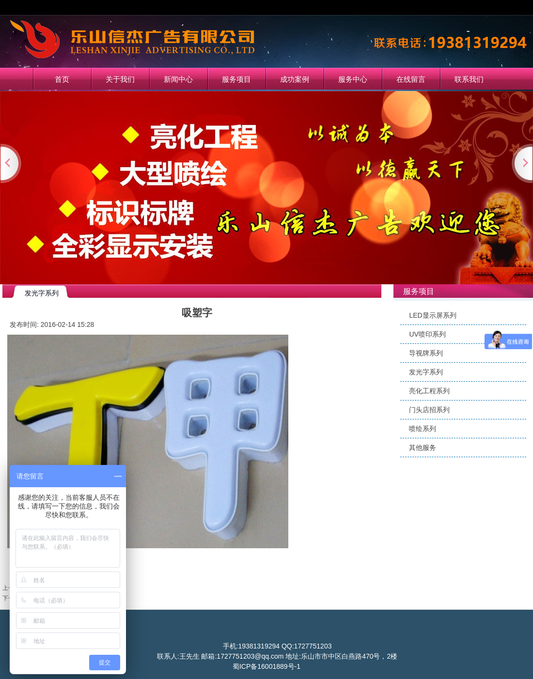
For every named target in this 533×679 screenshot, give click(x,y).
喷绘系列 (422, 428)
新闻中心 (178, 79)
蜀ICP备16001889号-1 (266, 666)
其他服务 (422, 447)
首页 (62, 79)
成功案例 (294, 79)
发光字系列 (426, 372)
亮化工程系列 (429, 391)
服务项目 (236, 79)
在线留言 (410, 79)
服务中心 (352, 79)
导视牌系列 (426, 353)
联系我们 (469, 79)
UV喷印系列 (427, 334)
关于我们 (120, 79)
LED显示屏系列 (432, 315)
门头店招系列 (429, 410)
